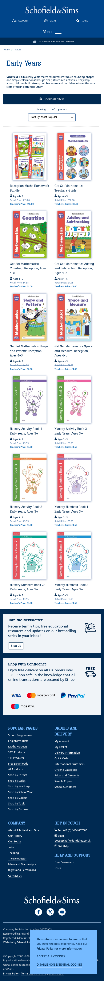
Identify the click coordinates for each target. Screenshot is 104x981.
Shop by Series (16, 781)
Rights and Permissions (22, 870)
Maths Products (17, 746)
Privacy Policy (45, 948)
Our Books (14, 841)
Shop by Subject (17, 798)
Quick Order (62, 758)
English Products (18, 741)
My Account (62, 741)
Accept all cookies (51, 956)
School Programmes (20, 735)
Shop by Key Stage (19, 786)
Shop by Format (17, 775)
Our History (15, 836)
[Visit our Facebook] (38, 912)
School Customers (65, 787)
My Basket (61, 747)
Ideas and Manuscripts (22, 864)
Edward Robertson (28, 942)
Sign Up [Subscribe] (16, 646)
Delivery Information (67, 753)
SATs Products (16, 752)
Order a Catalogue (66, 770)
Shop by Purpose (18, 809)
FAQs (58, 868)
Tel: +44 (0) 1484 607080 (71, 830)
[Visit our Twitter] (50, 912)
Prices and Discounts (67, 775)
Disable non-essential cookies (59, 964)
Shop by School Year (20, 792)
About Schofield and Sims (23, 830)
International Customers (69, 764)
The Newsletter (17, 858)
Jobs (11, 847)
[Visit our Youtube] (62, 912)
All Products (15, 769)
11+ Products (16, 758)
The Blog (13, 853)
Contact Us (15, 875)
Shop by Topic (16, 803)
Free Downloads (18, 763)
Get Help (62, 846)
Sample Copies (63, 781)
